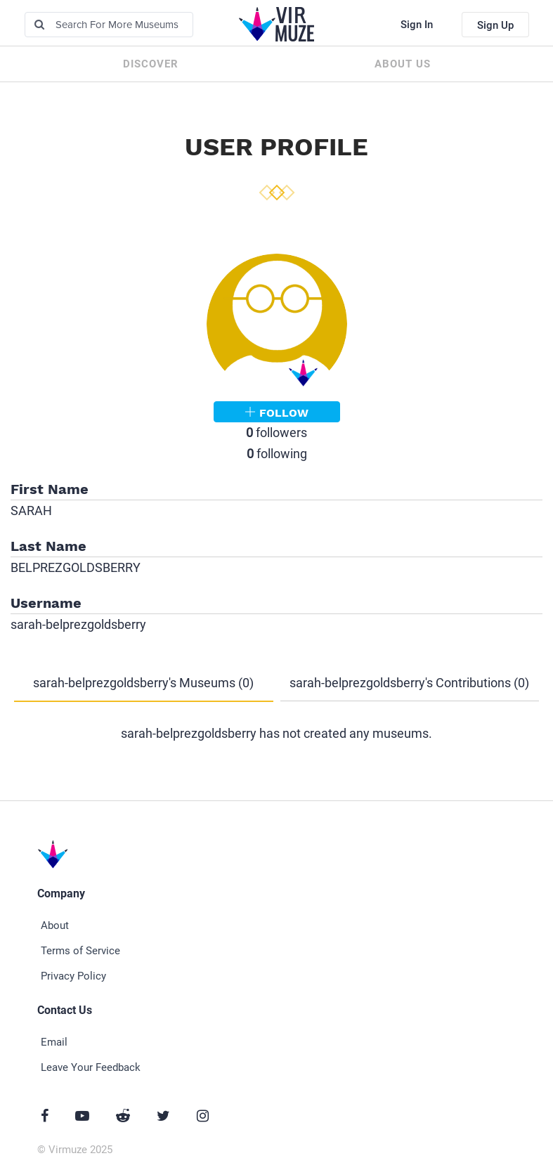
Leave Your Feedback (91, 1067)
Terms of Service (80, 950)
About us (403, 64)
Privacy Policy (73, 976)
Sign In (417, 24)
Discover (150, 64)
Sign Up (495, 25)
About (55, 925)
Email (54, 1042)
